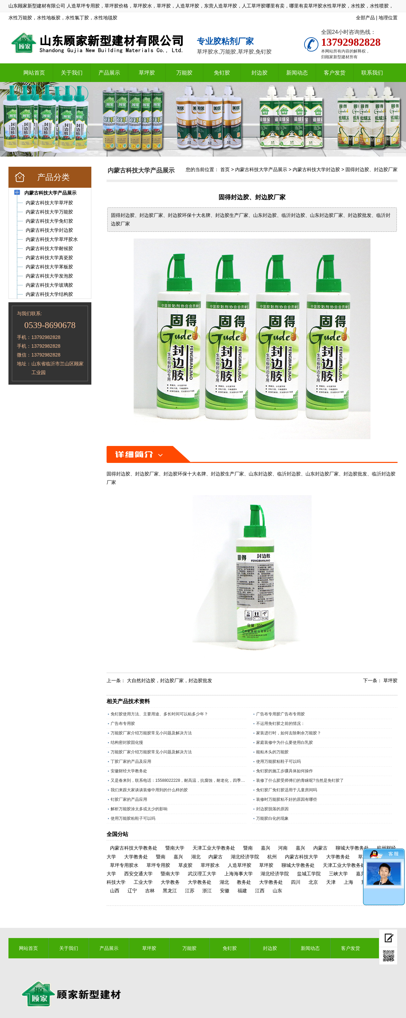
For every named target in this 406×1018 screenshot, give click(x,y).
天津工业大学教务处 (214, 848)
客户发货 (334, 73)
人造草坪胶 (239, 865)
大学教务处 (136, 856)
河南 (283, 848)
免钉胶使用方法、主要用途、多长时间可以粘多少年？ (159, 714)
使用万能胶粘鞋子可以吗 (278, 761)
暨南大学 (174, 848)
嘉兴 (265, 848)
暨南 (248, 848)
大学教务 (170, 882)
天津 (331, 882)
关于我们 (72, 73)
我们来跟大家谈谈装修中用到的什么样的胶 (149, 790)
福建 (242, 890)
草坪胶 (147, 73)
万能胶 (184, 73)
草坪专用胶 (158, 865)
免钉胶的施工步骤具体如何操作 (284, 771)
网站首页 (34, 73)
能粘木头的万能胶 (272, 752)
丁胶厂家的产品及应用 (131, 761)
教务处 (244, 882)
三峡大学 (338, 873)
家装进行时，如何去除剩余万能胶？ (288, 733)
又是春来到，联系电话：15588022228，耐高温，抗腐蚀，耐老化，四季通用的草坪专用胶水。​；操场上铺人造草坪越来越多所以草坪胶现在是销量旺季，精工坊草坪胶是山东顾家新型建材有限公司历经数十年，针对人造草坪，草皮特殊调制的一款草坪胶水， (178, 780)
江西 (260, 890)
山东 (277, 890)
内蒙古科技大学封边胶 (316, 169)
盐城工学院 (309, 873)
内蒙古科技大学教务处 (133, 848)
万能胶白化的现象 (272, 818)
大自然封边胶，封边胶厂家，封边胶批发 (169, 680)
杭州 (272, 856)
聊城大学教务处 (352, 848)
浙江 (207, 890)
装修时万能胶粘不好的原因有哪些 (286, 799)
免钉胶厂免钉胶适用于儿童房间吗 (286, 790)
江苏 (190, 890)
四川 (295, 882)
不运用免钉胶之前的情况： (280, 723)
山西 (114, 890)
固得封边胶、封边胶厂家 (371, 169)
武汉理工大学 (202, 873)
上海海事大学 (238, 873)
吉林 (150, 890)
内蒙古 (320, 848)
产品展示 (109, 73)
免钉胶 (222, 73)
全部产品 (365, 17)
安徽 (224, 890)
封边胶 (259, 73)
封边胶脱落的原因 (272, 809)
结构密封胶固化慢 (127, 742)
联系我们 (372, 73)
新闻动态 (297, 73)
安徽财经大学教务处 (129, 771)
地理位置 (388, 17)
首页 (225, 169)
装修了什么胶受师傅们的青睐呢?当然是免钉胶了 (300, 780)
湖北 (196, 856)
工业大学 (143, 882)
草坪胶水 (210, 865)
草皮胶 (185, 865)
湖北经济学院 (245, 856)
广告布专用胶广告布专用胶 (280, 714)
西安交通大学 (138, 873)
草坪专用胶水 (124, 865)
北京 (313, 882)
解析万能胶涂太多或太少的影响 (139, 809)
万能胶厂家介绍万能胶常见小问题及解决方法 (151, 733)
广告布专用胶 (123, 723)
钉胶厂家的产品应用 (129, 799)
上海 (348, 882)
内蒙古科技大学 (301, 856)
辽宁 (132, 890)
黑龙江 (170, 890)
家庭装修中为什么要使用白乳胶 (284, 742)
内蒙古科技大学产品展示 (261, 169)
